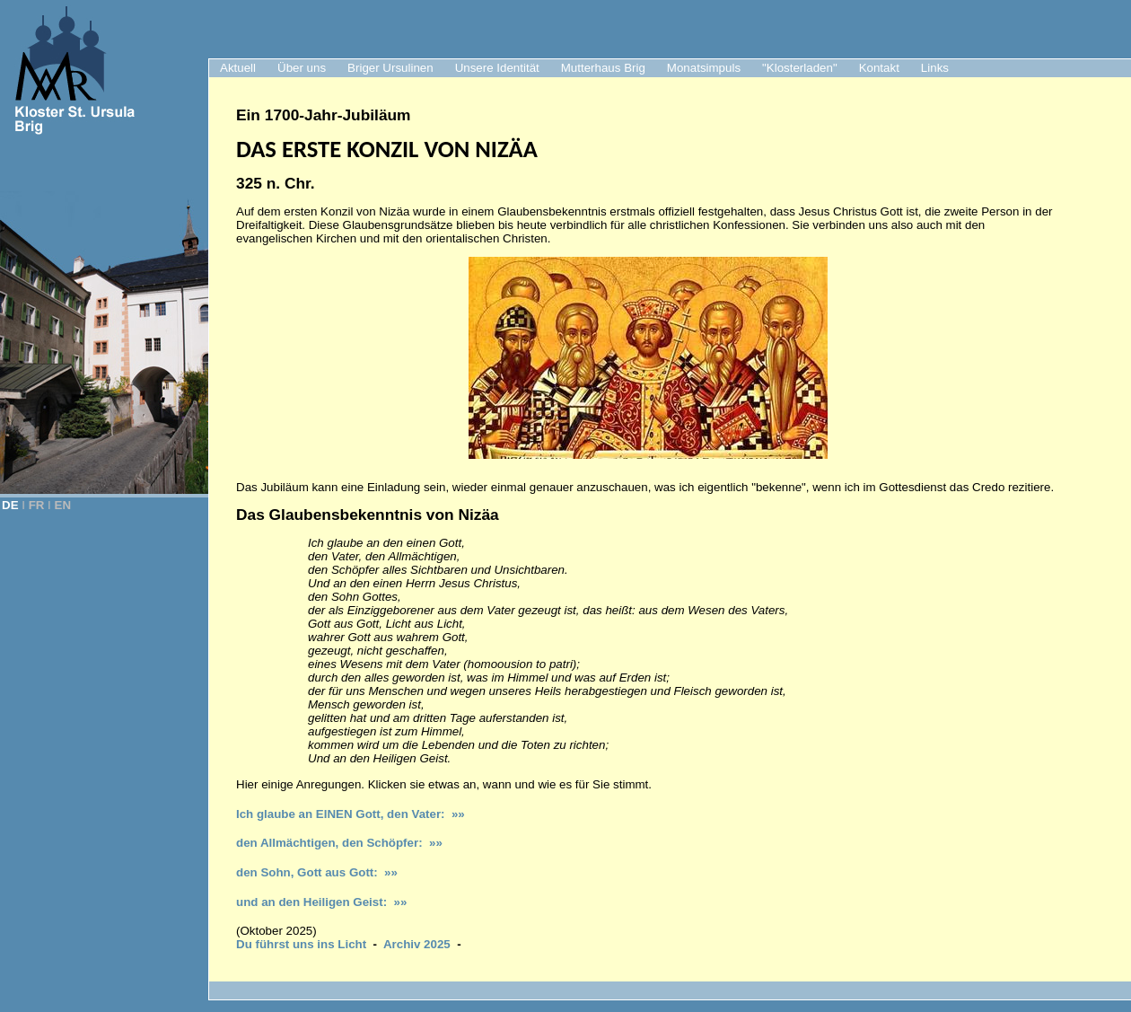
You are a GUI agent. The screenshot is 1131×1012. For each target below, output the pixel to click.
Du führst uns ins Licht (301, 944)
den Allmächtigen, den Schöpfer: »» (339, 842)
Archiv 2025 (417, 944)
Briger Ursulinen (390, 68)
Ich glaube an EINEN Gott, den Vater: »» (350, 814)
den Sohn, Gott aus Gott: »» (317, 872)
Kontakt (879, 68)
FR (37, 505)
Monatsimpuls (704, 68)
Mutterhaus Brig (603, 68)
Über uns (301, 68)
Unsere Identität (497, 68)
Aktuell (238, 68)
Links (935, 68)
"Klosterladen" (799, 68)
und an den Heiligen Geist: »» (321, 902)
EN (63, 505)
